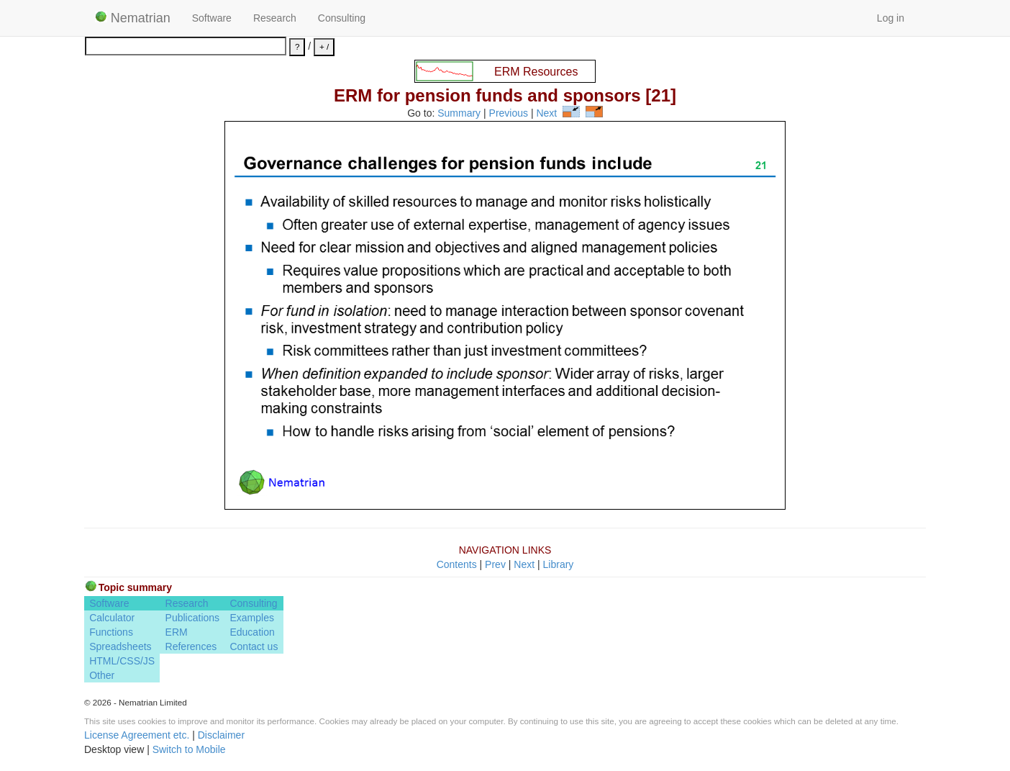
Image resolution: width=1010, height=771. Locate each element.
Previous (508, 114)
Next (546, 114)
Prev (495, 564)
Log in (890, 18)
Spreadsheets (120, 646)
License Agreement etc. (136, 735)
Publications (192, 617)
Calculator (112, 617)
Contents (457, 564)
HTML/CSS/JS (122, 661)
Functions (111, 632)
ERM (176, 632)
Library (558, 564)
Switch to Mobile (189, 749)
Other (101, 675)
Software (212, 18)
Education (251, 632)
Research (274, 18)
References (191, 646)
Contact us (253, 646)
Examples (251, 617)
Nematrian (132, 18)
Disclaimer (221, 735)
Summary (459, 114)
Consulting (341, 18)
